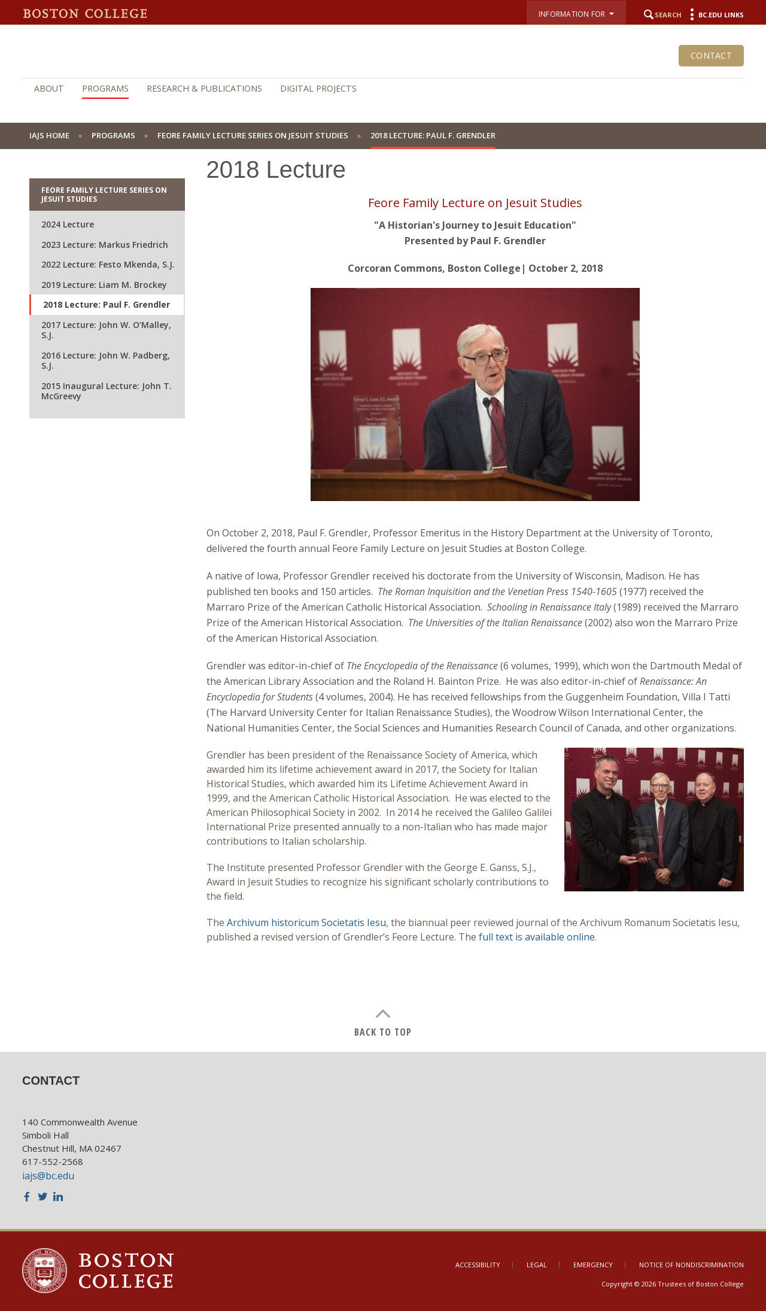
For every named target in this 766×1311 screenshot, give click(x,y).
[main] (383, 588)
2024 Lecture (67, 224)
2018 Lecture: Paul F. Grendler (106, 304)
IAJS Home (49, 135)
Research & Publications (204, 88)
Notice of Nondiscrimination (691, 1264)
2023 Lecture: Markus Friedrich (104, 244)
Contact (711, 55)
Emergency (593, 1264)
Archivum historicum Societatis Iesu (306, 922)
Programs (105, 88)
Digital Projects (318, 88)
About (49, 88)
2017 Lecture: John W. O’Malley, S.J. (106, 330)
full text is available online (537, 936)
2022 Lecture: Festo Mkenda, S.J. (108, 264)
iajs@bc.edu (48, 1175)
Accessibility (477, 1264)
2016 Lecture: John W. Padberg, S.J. (105, 361)
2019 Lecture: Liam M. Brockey (104, 284)
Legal (537, 1264)
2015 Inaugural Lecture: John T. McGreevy (106, 391)
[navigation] (383, 88)
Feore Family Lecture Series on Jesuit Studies (252, 135)
